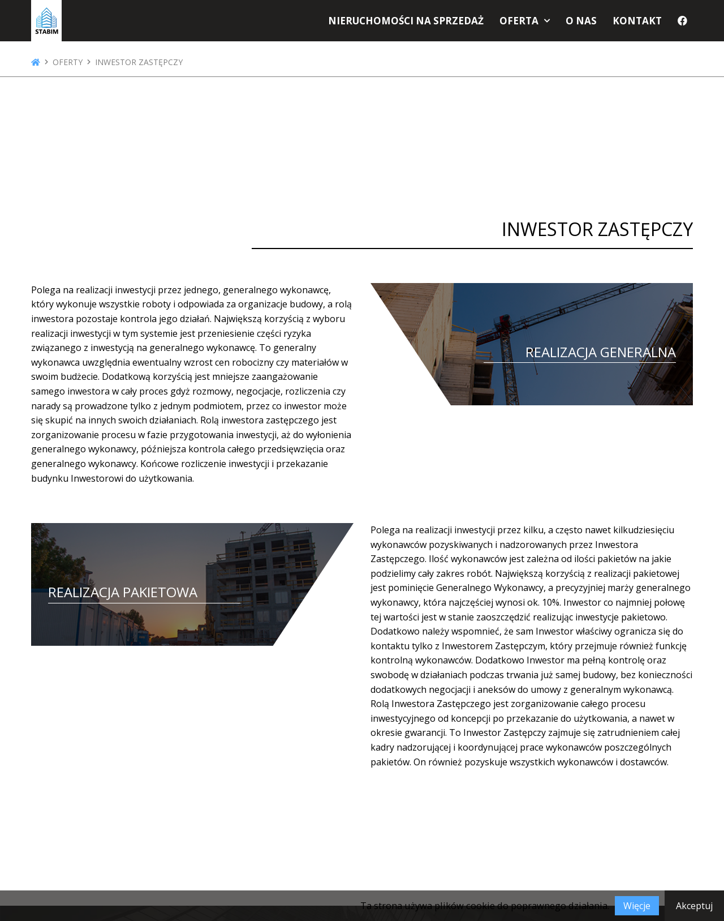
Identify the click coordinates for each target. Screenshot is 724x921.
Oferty (68, 62)
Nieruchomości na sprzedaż (426, 24)
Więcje (636, 905)
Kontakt (640, 24)
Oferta (529, 24)
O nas (588, 24)
